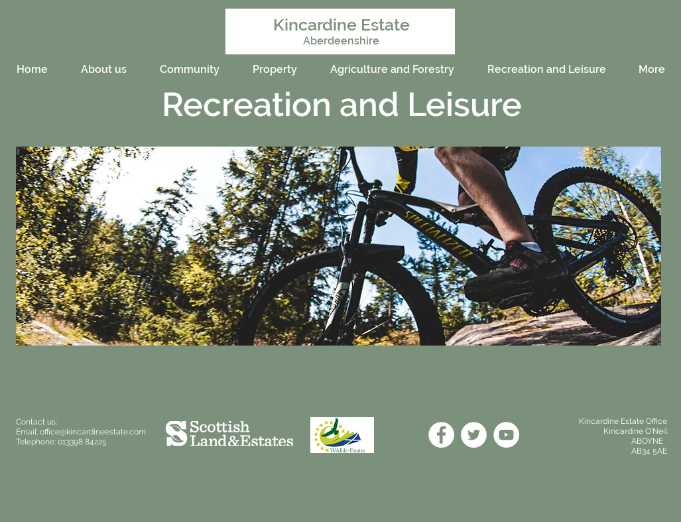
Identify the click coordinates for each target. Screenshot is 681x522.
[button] (338, 246)
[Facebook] (441, 435)
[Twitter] (474, 435)
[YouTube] (506, 435)
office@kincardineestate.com (93, 431)
